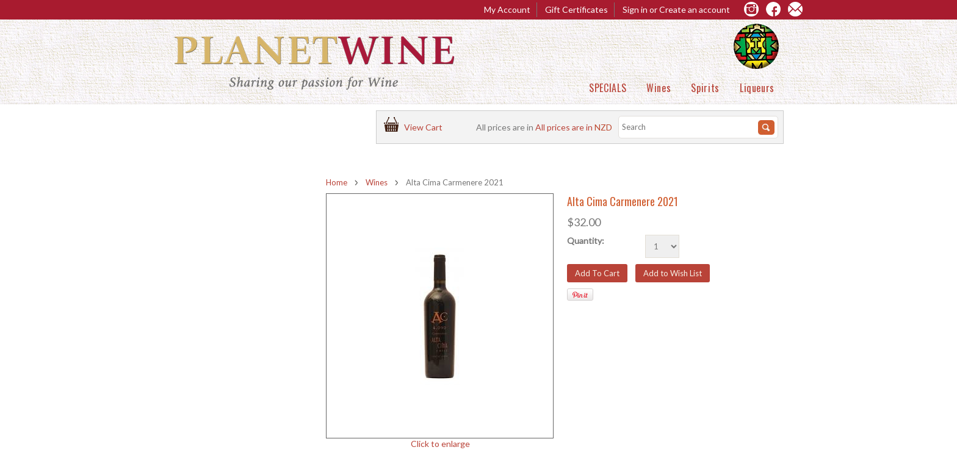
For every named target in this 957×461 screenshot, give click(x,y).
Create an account (694, 9)
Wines (658, 87)
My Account (507, 9)
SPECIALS (607, 87)
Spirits (705, 87)
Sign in (635, 9)
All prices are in (573, 127)
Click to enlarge (440, 443)
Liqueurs (757, 87)
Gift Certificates (576, 9)
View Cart (425, 127)
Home (336, 182)
